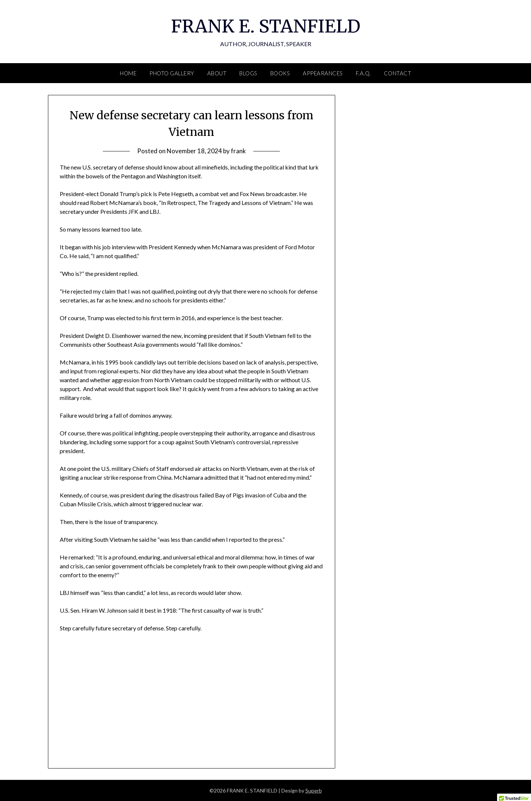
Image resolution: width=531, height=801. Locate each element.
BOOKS (280, 73)
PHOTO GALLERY (171, 73)
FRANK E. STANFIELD (265, 26)
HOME (128, 73)
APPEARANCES (323, 73)
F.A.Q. (363, 73)
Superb (313, 790)
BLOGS (248, 73)
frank (238, 151)
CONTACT (398, 73)
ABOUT (217, 73)
